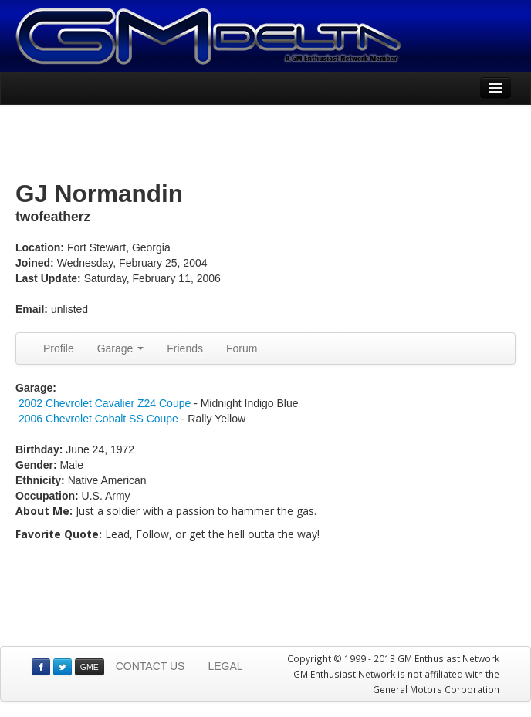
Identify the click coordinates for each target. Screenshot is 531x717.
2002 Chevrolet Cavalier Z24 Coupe (105, 403)
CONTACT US (150, 666)
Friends (185, 348)
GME (89, 667)
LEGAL (225, 666)
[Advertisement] (265, 143)
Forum (241, 348)
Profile (58, 348)
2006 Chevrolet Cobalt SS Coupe (98, 418)
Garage (120, 348)
